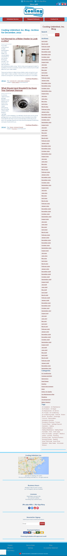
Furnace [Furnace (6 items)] (57, 422)
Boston (11, 127)
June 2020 (44, 224)
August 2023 (45, 125)
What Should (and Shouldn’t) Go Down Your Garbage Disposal (19, 89)
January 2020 (45, 237)
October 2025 (46, 57)
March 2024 (45, 106)
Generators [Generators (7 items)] (45, 426)
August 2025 (45, 62)
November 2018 (46, 274)
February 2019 (46, 266)
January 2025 (45, 80)
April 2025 (44, 72)
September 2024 (46, 91)
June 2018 (44, 287)
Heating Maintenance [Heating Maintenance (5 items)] (48, 430)
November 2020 (46, 211)
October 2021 (46, 182)
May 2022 (44, 164)
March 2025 (45, 75)
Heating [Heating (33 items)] (51, 426)
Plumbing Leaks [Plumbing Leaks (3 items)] (46, 437)
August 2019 (45, 250)
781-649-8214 (42, 1)
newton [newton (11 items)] (44, 435)
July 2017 (44, 316)
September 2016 (46, 342)
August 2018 (45, 282)
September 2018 (46, 279)
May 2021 (44, 195)
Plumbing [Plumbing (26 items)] (56, 435)
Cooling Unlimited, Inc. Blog (54, 27)
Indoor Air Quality (47, 391)
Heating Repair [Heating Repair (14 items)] (59, 430)
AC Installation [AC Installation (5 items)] (46, 407)
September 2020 (46, 216)
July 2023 (44, 127)
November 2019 (46, 242)
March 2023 (45, 138)
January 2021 (45, 206)
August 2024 (45, 93)
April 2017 (44, 324)
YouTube (62, 4)
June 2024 (44, 99)
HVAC (43, 389)
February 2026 (46, 46)
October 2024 (46, 88)
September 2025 (46, 59)
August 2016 (45, 345)
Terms (5, 554)
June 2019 (44, 256)
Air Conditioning (46, 373)
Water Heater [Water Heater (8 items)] (52, 443)
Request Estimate (33, 19)
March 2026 (45, 44)
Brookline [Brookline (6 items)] (50, 416)
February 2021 (46, 203)
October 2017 (45, 308)
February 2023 (46, 140)
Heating (44, 384)
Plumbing (14, 129)
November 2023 (46, 117)
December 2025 (46, 51)
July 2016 (44, 347)
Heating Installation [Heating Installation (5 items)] (47, 428)
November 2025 (46, 54)
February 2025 (46, 78)
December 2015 (46, 366)
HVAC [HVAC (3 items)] (50, 431)
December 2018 (46, 271)
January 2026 (45, 49)
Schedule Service (12, 19)
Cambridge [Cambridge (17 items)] (57, 416)
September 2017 (46, 311)
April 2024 (44, 104)
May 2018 (44, 290)
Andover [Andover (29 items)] (57, 414)
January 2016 (45, 363)
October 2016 (46, 339)
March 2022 (45, 169)
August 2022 (45, 156)
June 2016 (44, 350)
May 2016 (44, 352)
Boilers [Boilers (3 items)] (63, 414)
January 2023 (45, 143)
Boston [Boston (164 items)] (44, 416)
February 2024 (46, 109)
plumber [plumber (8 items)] (49, 435)
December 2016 (46, 334)
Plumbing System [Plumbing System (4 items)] (47, 439)
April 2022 (44, 167)
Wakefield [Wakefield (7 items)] (45, 443)
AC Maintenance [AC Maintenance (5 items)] (55, 407)
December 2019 (46, 240)
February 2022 (46, 172)
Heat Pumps (45, 381)
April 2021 (44, 198)
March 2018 (45, 295)
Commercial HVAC (47, 376)
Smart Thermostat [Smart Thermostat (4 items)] (47, 441)
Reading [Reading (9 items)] (55, 439)
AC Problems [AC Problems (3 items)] (46, 409)
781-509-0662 (28, 1)
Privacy (2, 554)
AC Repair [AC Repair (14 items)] (53, 409)
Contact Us (54, 19)
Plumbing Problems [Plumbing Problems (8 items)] (57, 437)
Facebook (56, 4)
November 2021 (46, 180)
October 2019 (46, 245)
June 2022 (44, 161)
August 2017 (45, 313)
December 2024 (46, 83)
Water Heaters (15, 82)
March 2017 (45, 326)
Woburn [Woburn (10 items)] (44, 445)
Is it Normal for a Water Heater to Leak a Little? (19, 40)
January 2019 (45, 269)
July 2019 (44, 253)
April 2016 (44, 355)
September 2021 (46, 185)
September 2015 (46, 368)
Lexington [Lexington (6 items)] (56, 433)
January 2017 (45, 331)
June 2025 (44, 67)
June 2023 (44, 130)
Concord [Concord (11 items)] (44, 418)
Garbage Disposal (18, 127)
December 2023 (46, 114)
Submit (42, 523)
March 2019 (45, 263)
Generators (45, 378)
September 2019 (46, 248)
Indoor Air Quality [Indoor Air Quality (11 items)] (47, 433)
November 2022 (46, 148)
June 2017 (44, 318)
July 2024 (44, 96)
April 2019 (44, 261)
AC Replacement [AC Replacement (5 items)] (47, 410)
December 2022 (46, 146)
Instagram (65, 4)
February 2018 (46, 297)
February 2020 (46, 235)
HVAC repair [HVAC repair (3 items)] (56, 431)
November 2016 (46, 337)
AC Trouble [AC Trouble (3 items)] (45, 412)
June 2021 (44, 193)
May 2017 (44, 321)
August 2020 (45, 219)
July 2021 (44, 190)
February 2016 (46, 360)
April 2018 (44, 292)
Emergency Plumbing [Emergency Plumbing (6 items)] (48, 422)
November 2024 (46, 86)
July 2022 (44, 159)
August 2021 (45, 188)
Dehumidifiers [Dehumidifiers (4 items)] (52, 418)
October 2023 (46, 119)
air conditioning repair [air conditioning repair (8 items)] (48, 414)
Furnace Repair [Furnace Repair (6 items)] (46, 424)
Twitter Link (3, 81)
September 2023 (46, 122)
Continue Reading (31, 79)
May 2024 (44, 101)
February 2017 (46, 329)
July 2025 (44, 65)
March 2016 (45, 358)
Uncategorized (46, 399)
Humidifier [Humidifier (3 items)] (45, 431)
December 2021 (46, 177)
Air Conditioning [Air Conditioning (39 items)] (54, 412)
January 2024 (45, 112)
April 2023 (44, 135)
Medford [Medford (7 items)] (62, 433)
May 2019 (44, 258)
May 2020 (44, 227)
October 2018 (46, 277)
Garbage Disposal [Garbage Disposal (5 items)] (57, 424)
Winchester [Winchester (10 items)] (60, 443)
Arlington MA (13, 81)
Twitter (59, 4)
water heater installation (23, 81)
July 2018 (44, 284)
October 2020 (46, 214)
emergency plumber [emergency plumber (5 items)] (48, 420)
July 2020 (44, 222)
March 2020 (45, 232)
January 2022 (45, 174)
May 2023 (44, 133)
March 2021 (45, 201)
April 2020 (44, 229)
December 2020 (46, 209)
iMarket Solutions (26, 553)
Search (57, 34)
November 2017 (46, 305)
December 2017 (46, 303)
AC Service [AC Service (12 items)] (56, 410)
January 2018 (45, 300)
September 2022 (46, 154)
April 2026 (44, 41)
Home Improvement (47, 386)
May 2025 (44, 70)
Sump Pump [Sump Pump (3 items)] (56, 441)
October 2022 (46, 151)
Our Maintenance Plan (48, 394)
